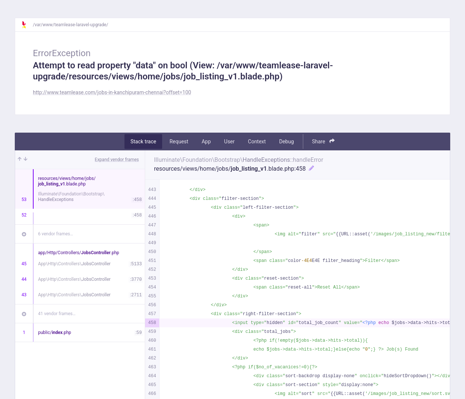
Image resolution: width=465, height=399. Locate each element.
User (229, 141)
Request (179, 141)
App (206, 141)
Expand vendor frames (117, 159)
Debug (286, 141)
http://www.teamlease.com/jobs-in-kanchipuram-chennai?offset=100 (112, 92)
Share (323, 141)
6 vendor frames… (55, 233)
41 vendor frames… (56, 313)
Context (257, 141)
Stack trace (143, 141)
